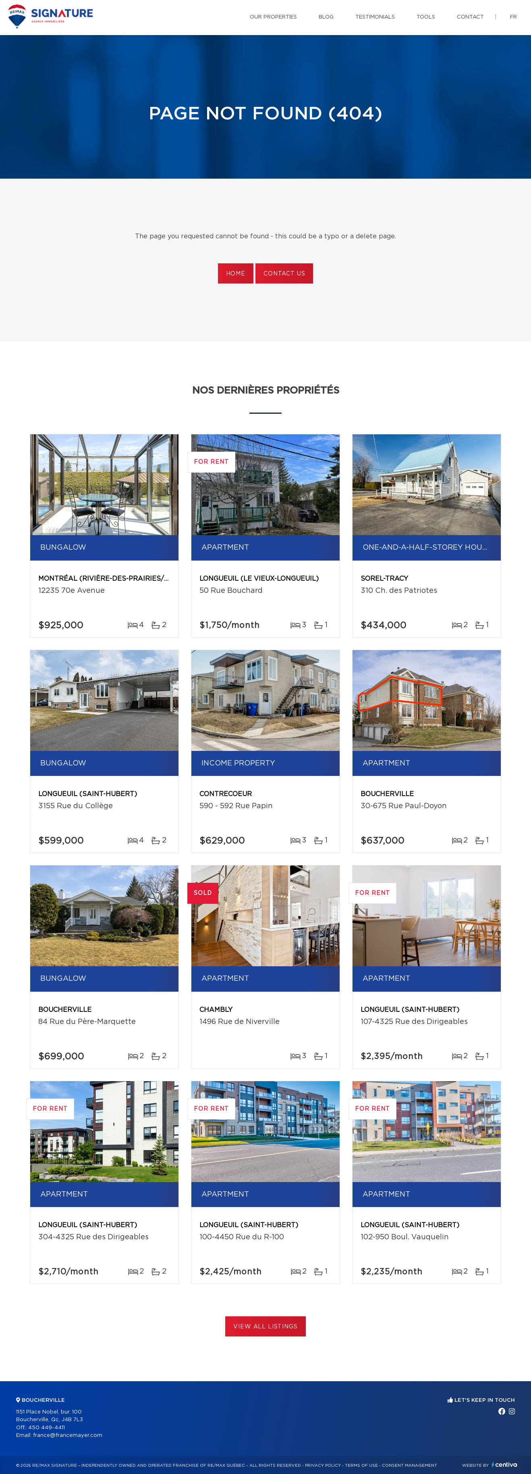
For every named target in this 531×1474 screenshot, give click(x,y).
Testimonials (375, 17)
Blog (326, 17)
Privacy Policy (323, 1466)
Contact (470, 17)
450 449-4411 (46, 1427)
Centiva (504, 1464)
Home (235, 274)
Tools (426, 17)
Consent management (409, 1466)
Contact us (284, 274)
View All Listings (265, 1327)
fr (513, 17)
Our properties (273, 17)
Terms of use (361, 1466)
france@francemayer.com (67, 1435)
